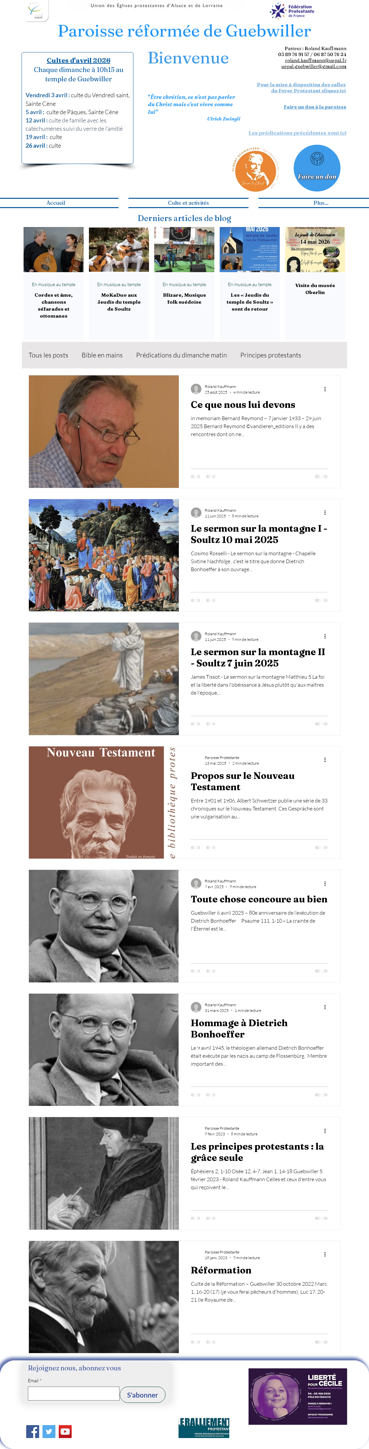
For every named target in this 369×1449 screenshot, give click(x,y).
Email (35, 1380)
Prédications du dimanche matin (181, 355)
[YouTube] (65, 1431)
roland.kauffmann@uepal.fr (315, 60)
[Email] (71, 1393)
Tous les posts (48, 355)
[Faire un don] (317, 168)
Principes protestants (270, 355)
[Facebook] (32, 1431)
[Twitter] (48, 1431)
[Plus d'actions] (327, 389)
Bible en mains (102, 355)
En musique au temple (53, 284)
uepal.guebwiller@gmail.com (313, 66)
